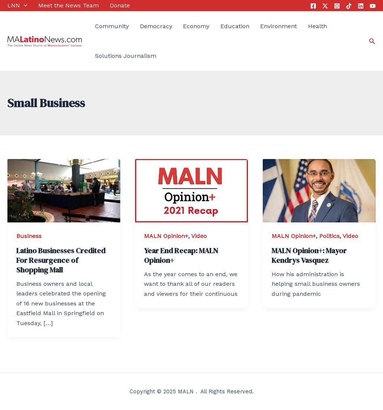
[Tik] (349, 6)
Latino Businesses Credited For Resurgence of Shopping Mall (60, 260)
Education (234, 26)
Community (112, 26)
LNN (17, 5)
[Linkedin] (361, 6)
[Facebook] (313, 6)
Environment (278, 26)
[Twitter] (325, 6)
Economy (196, 26)
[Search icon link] (372, 41)
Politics (329, 235)
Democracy (156, 26)
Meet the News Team (68, 5)
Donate (120, 5)
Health (317, 26)
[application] (23, 5)
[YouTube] (373, 6)
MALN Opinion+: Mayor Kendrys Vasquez (309, 255)
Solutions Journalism (125, 55)
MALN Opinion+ (166, 235)
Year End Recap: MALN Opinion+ (181, 255)
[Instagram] (337, 6)
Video (199, 235)
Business (29, 235)
